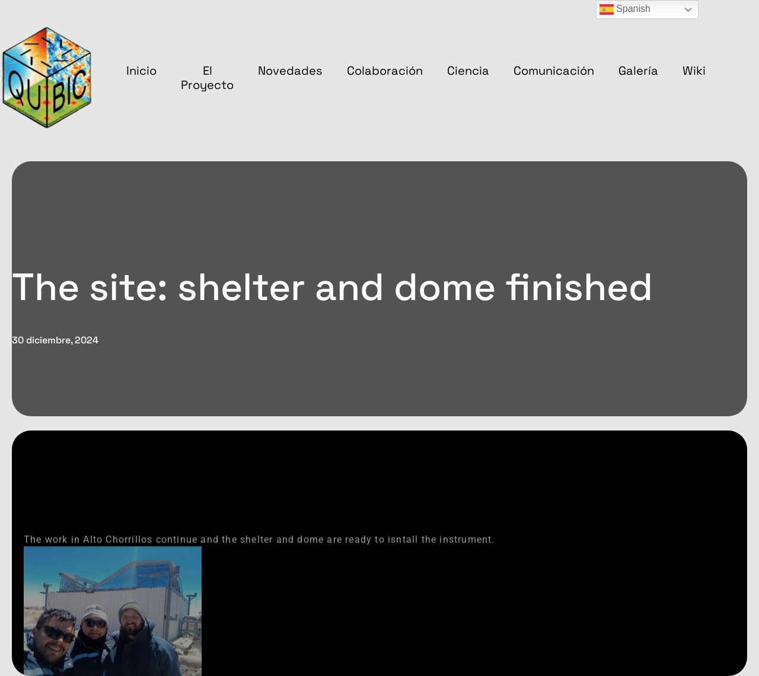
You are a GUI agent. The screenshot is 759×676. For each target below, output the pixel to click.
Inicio (141, 70)
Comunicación (554, 70)
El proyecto (207, 77)
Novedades (290, 70)
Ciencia (468, 70)
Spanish (624, 9)
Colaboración (385, 70)
